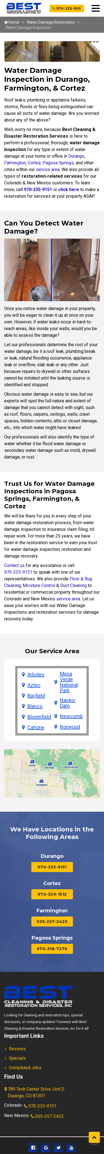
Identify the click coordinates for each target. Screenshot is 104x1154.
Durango (76, 156)
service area (48, 169)
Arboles (35, 674)
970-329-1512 (52, 894)
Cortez (34, 162)
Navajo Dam (67, 703)
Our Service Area (52, 651)
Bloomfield (39, 717)
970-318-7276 (52, 948)
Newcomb (71, 716)
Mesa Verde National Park (69, 682)
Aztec (33, 685)
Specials (17, 1058)
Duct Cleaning (73, 585)
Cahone (35, 727)
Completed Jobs (25, 1067)
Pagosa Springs (58, 162)
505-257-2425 (52, 921)
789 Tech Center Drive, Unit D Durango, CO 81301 (34, 1092)
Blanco (34, 706)
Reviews (17, 1048)
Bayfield (36, 696)
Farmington (15, 162)
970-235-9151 (67, 8)
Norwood (70, 727)
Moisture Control (39, 585)
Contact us (14, 565)
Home (11, 22)
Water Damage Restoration (51, 22)
